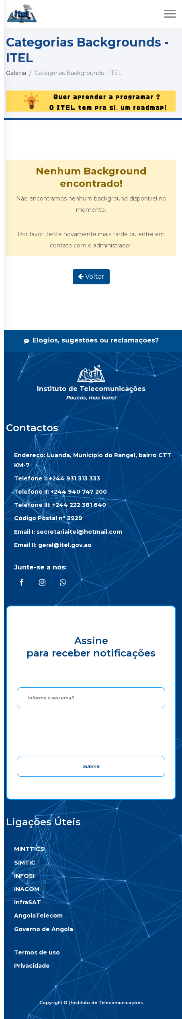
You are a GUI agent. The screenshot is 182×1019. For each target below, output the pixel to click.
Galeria (16, 73)
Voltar (91, 276)
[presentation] (78, 732)
